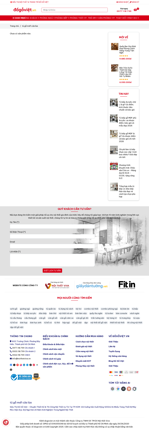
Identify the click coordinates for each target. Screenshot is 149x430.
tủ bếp (135, 309)
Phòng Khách (30, 18)
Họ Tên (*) (14, 222)
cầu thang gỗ (30, 318)
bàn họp (23, 322)
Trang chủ (14, 26)
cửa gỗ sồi (52, 318)
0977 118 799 (124, 11)
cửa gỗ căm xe (66, 318)
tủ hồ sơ (13, 322)
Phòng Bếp (62, 18)
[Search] (105, 10)
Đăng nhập (122, 2)
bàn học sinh (35, 322)
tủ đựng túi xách (66, 309)
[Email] (52, 246)
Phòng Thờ (77, 18)
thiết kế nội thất (117, 322)
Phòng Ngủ (47, 18)
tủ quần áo (51, 309)
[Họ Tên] (52, 226)
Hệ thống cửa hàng (118, 356)
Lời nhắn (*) (15, 251)
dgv (86, 322)
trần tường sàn (97, 318)
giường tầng (38, 309)
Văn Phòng (105, 18)
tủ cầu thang (16, 318)
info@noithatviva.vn (21, 358)
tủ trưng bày (125, 318)
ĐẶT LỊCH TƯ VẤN (52, 270)
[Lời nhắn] (52, 260)
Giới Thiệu (113, 342)
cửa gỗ (42, 318)
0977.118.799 (18, 348)
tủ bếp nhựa (15, 313)
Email (12, 242)
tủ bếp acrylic (30, 313)
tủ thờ (57, 322)
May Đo (133, 18)
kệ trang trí (112, 318)
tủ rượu (136, 318)
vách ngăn (134, 313)
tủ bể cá (48, 322)
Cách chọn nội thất (85, 342)
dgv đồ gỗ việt (16, 327)
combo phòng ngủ (109, 309)
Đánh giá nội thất (84, 346)
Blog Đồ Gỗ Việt (116, 361)
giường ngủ (25, 309)
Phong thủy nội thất (85, 366)
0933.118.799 (18, 351)
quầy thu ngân (96, 313)
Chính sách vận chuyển (53, 354)
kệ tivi (78, 309)
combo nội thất (91, 309)
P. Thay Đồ (120, 18)
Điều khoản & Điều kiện (53, 344)
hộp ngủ (66, 322)
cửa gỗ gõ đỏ (82, 318)
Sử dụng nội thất (83, 356)
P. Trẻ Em (91, 18)
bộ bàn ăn (124, 309)
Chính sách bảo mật (52, 349)
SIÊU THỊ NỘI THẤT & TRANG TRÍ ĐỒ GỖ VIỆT (30, 2)
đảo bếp (43, 313)
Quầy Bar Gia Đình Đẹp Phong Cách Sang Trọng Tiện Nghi (127, 49)
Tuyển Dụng (114, 351)
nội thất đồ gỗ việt (99, 322)
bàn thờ (52, 313)
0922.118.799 (18, 355)
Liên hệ (112, 346)
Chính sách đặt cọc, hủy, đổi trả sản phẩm (58, 364)
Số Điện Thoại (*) (18, 232)
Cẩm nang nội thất (84, 351)
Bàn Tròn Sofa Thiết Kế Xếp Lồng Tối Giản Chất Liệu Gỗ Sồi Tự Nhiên (125, 72)
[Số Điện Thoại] (52, 236)
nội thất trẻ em (66, 313)
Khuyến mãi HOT (83, 361)
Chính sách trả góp (52, 359)
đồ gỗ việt (77, 322)
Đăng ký (134, 2)
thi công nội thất (134, 322)
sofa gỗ (13, 309)
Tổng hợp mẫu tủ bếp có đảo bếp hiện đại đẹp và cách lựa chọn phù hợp (127, 191)
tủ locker (109, 313)
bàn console (121, 313)
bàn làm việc (81, 313)
